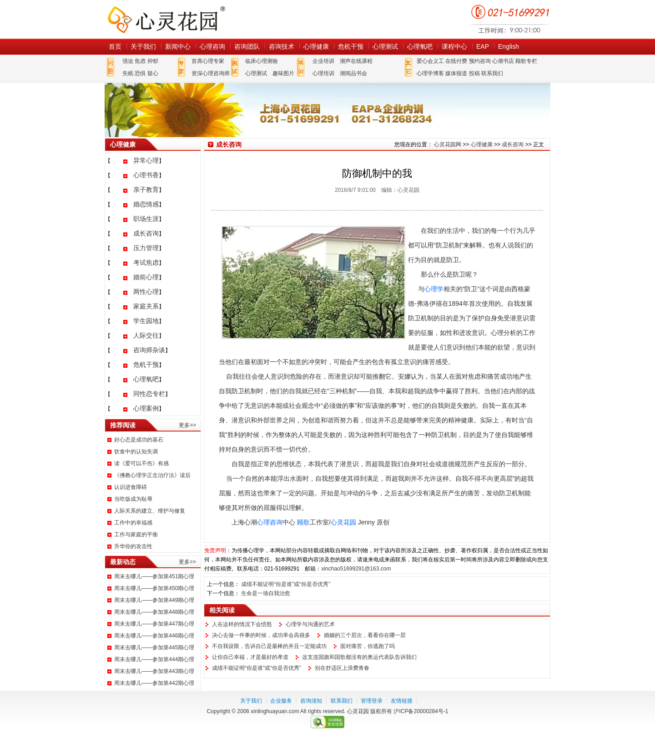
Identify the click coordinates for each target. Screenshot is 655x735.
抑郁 (152, 61)
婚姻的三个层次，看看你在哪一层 (365, 635)
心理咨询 (212, 46)
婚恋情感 (146, 204)
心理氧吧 (420, 46)
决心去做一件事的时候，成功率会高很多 (261, 635)
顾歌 (303, 522)
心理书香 (146, 175)
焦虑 (140, 61)
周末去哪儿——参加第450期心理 (154, 588)
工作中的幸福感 (133, 522)
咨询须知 (311, 701)
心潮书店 (503, 61)
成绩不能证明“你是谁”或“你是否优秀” (285, 584)
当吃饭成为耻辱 (133, 499)
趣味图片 (283, 73)
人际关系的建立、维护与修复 (149, 511)
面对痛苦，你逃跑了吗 (367, 646)
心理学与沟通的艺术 (310, 624)
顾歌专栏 (526, 61)
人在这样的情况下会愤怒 (242, 624)
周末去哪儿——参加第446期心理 (154, 635)
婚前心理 (146, 277)
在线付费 (456, 61)
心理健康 (316, 46)
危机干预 (350, 46)
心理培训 (323, 73)
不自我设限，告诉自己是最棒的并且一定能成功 (269, 646)
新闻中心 (178, 46)
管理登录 (372, 701)
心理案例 (146, 408)
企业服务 (281, 701)
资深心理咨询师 (210, 73)
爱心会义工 (430, 61)
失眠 (127, 73)
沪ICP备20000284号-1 (420, 711)
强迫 (127, 61)
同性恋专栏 (149, 393)
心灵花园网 (166, 19)
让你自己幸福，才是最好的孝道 (250, 657)
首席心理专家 (207, 61)
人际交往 (146, 335)
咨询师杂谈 (149, 350)
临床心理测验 (261, 61)
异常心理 (146, 160)
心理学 (433, 289)
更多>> (187, 425)
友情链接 (402, 701)
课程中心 (454, 46)
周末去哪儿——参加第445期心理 (154, 647)
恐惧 (140, 73)
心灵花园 (343, 522)
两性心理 (146, 291)
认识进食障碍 (130, 487)
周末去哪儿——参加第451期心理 (154, 576)
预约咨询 (480, 61)
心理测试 (385, 46)
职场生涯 (146, 218)
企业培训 (323, 61)
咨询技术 (281, 46)
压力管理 (146, 248)
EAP (482, 46)
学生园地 (146, 320)
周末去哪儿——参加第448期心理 (154, 612)
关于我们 (143, 46)
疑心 (152, 73)
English (508, 46)
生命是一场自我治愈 (265, 593)
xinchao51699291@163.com (356, 568)
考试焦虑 (146, 262)
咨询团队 (247, 46)
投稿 (474, 73)
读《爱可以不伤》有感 (141, 463)
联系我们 (492, 73)
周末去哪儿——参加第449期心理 (154, 600)
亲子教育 (146, 189)
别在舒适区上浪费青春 (342, 668)
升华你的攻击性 (133, 546)
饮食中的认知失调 (136, 451)
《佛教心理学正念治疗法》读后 (152, 475)
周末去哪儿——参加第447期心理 (154, 624)
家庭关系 (146, 306)
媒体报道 (456, 73)
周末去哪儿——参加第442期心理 (154, 683)
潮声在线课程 (356, 61)
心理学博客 (430, 73)
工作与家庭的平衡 (136, 534)
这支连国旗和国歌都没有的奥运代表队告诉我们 (359, 657)
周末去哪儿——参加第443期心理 (154, 671)
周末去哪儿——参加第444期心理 (154, 659)
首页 (115, 46)
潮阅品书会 (353, 73)
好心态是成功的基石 (138, 440)
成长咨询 (146, 233)
